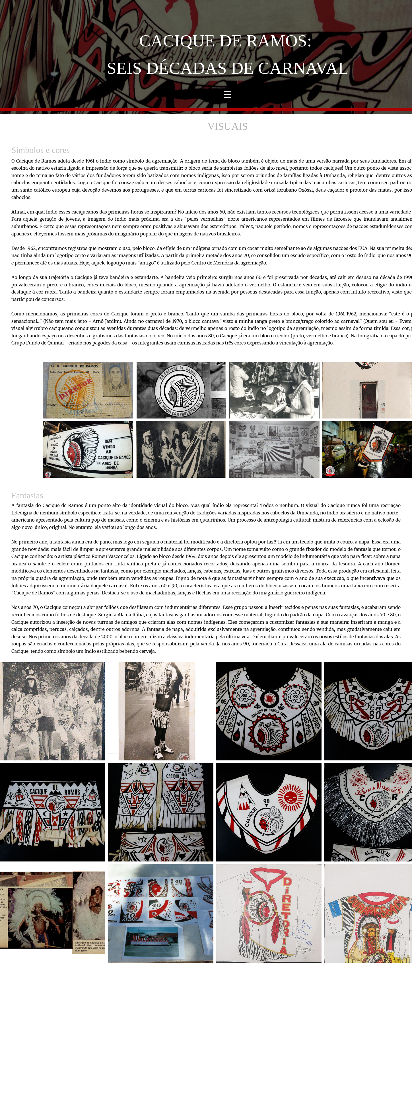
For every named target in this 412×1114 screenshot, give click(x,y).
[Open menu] (227, 94)
